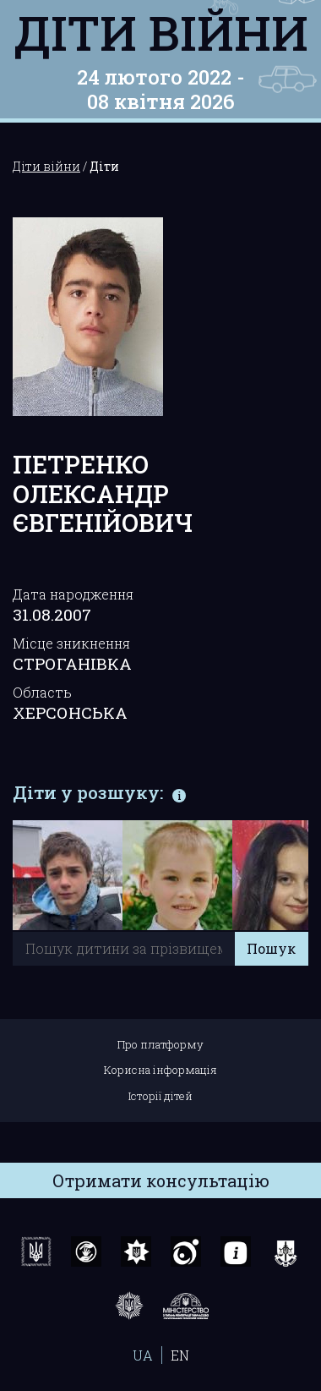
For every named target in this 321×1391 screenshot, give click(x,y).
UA (143, 1355)
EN (180, 1355)
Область (42, 692)
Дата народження (73, 594)
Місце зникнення (71, 643)
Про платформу (160, 1044)
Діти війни (161, 32)
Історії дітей (160, 1095)
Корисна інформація (160, 1069)
